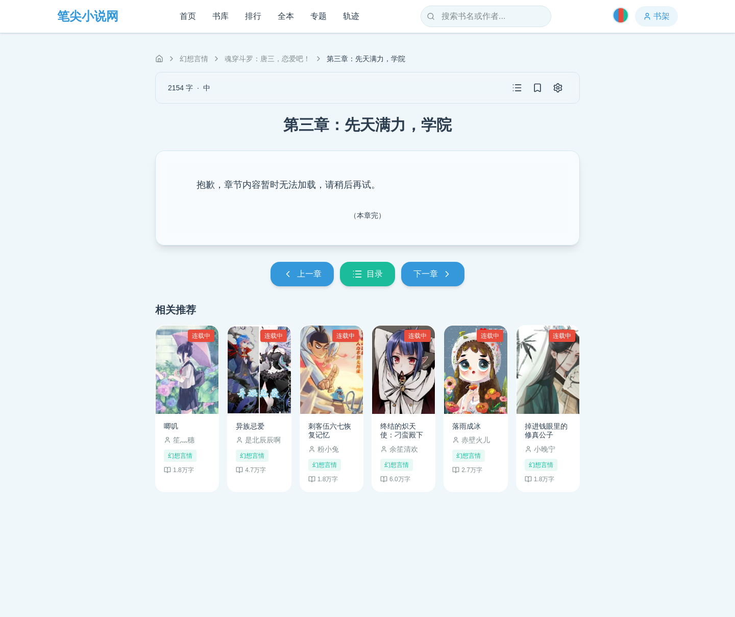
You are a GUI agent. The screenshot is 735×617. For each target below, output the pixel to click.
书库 (220, 16)
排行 (253, 16)
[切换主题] (620, 15)
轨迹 (351, 16)
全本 (286, 16)
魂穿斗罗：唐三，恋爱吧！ (267, 59)
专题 (318, 16)
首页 (188, 16)
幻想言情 (194, 59)
